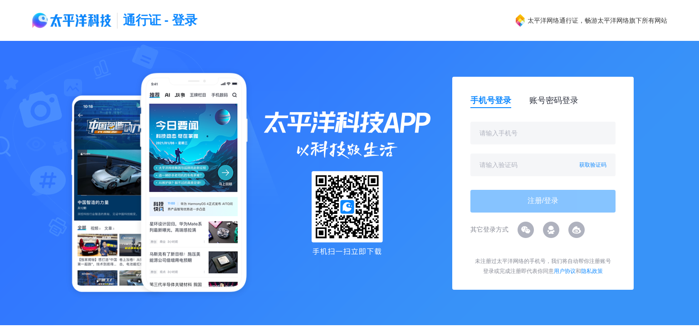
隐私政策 (592, 271)
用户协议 (565, 271)
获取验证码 (592, 165)
